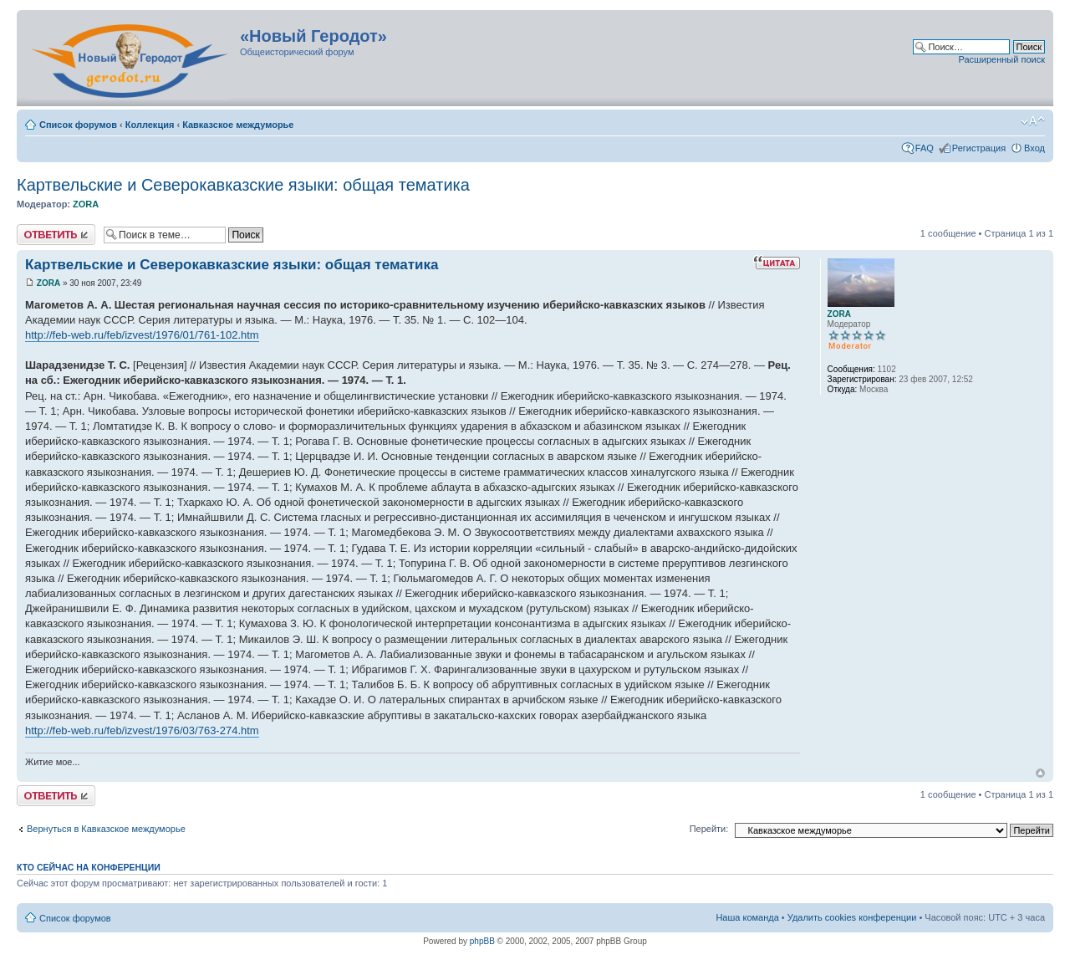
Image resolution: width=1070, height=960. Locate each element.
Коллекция (150, 125)
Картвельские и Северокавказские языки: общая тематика (243, 185)
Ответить (56, 234)
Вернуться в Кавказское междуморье (106, 829)
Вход (1034, 148)
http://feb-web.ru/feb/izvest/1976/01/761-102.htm (142, 335)
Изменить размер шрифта (1033, 121)
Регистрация (979, 148)
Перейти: (709, 829)
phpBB (482, 941)
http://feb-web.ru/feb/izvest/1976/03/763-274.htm (142, 730)
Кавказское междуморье (237, 125)
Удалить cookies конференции (852, 917)
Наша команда (747, 917)
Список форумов (78, 125)
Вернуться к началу (1040, 773)
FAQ (924, 148)
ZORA (86, 204)
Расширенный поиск (1001, 59)
